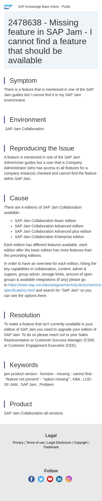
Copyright (80, 443)
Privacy (18, 443)
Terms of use (35, 443)
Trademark (51, 447)
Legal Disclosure (59, 443)
